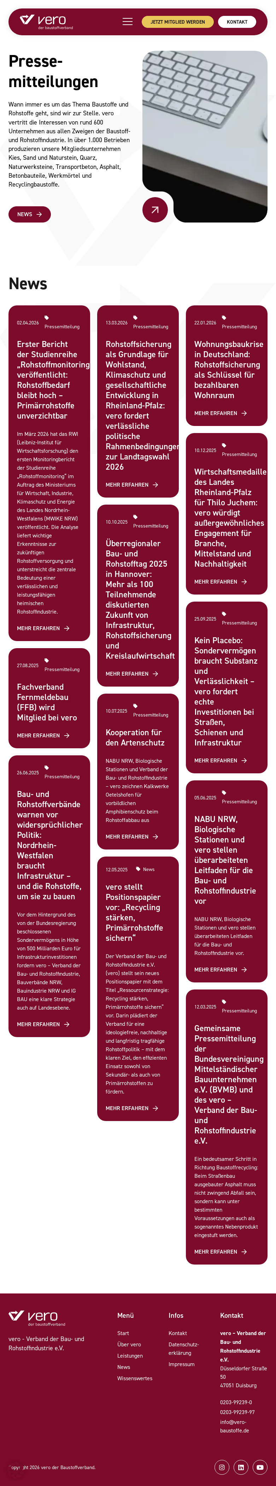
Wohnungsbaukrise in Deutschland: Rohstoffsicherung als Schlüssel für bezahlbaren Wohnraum (229, 370)
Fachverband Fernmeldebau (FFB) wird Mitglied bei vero (47, 702)
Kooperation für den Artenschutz (135, 737)
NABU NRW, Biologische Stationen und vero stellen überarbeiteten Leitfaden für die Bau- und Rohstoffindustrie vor (225, 860)
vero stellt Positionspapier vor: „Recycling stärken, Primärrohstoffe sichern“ (134, 912)
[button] (15, 1470)
